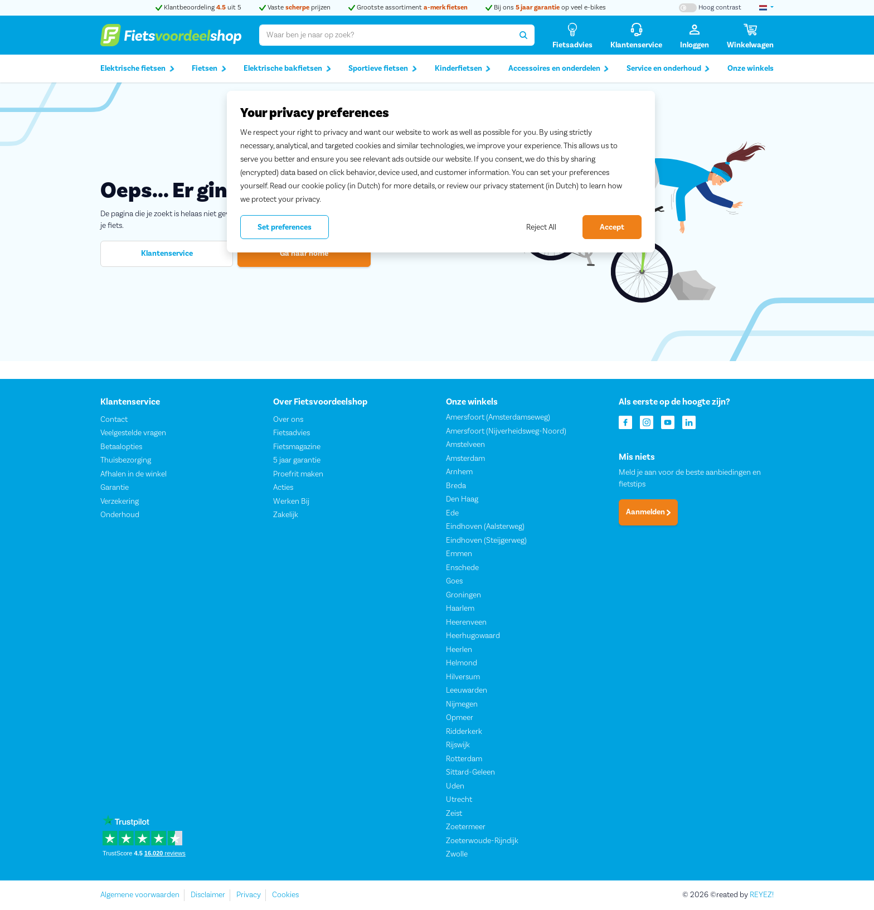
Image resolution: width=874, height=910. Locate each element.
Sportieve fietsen (382, 69)
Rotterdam (464, 759)
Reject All (541, 227)
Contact (114, 420)
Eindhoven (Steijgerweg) (486, 541)
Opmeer (459, 718)
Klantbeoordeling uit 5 (198, 7)
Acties (283, 488)
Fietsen (209, 69)
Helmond (461, 664)
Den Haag (462, 500)
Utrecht (459, 800)
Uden (455, 786)
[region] (441, 171)
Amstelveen (465, 445)
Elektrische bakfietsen (287, 69)
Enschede (462, 568)
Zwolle (457, 855)
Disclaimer (208, 895)
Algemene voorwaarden (139, 895)
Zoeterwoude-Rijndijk (482, 841)
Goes (454, 582)
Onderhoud (119, 515)
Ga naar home (304, 254)
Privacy (248, 895)
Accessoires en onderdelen (558, 69)
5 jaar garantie (297, 461)
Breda (456, 486)
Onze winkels (750, 69)
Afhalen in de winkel (133, 474)
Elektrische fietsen (137, 69)
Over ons (288, 420)
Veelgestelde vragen (133, 434)
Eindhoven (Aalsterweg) (485, 527)
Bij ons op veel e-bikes (545, 7)
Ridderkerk (464, 732)
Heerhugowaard (473, 636)
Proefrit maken (298, 474)
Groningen (463, 595)
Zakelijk (285, 515)
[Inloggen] (694, 35)
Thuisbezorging (125, 461)
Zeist (454, 814)
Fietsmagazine (297, 447)
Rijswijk (458, 746)
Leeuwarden (466, 691)
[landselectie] (766, 8)
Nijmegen (462, 704)
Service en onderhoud (668, 69)
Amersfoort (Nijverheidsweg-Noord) (506, 431)
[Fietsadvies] (572, 35)
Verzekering (119, 502)
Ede (452, 513)
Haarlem (460, 609)
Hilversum (463, 677)
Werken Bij (291, 502)
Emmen (459, 554)
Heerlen (459, 650)
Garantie (114, 488)
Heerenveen (466, 622)
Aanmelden (648, 513)
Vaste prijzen (295, 7)
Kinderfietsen (463, 69)
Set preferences (285, 227)
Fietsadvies (291, 434)
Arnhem (459, 473)
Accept (612, 227)
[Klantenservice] (636, 35)
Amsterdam (465, 459)
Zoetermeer (465, 828)
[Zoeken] (524, 35)
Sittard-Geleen (470, 773)
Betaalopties (121, 447)
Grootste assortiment (408, 7)
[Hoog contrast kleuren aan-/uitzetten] (710, 8)
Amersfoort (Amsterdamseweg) (498, 418)
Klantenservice (167, 254)
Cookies (285, 895)
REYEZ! (762, 895)
